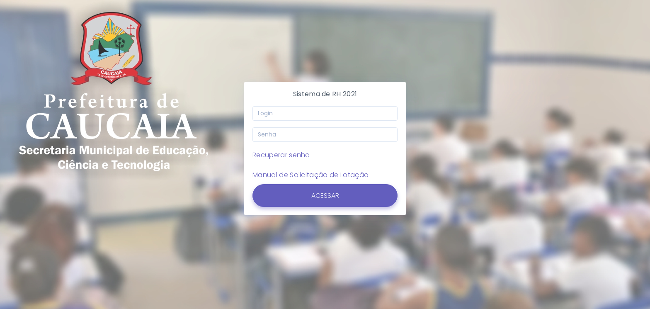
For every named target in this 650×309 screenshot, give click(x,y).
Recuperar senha (281, 155)
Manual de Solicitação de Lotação (310, 175)
